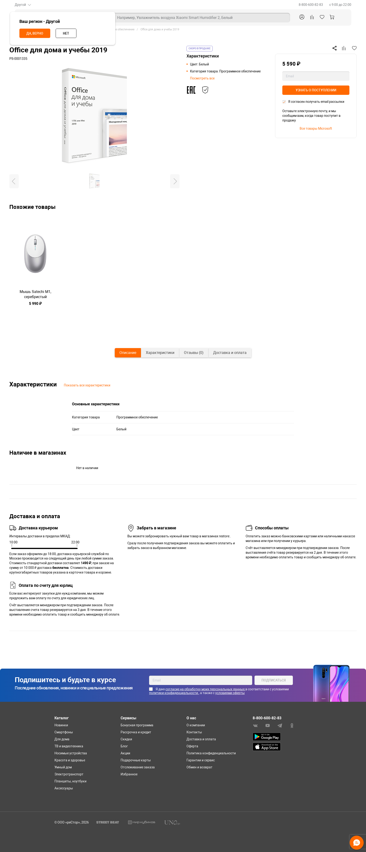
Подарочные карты (136, 760)
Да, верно (34, 33)
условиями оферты (230, 693)
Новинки (61, 725)
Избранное (129, 774)
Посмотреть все (202, 78)
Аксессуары (63, 788)
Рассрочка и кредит (136, 732)
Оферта (192, 746)
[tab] (128, 352)
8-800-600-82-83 (311, 5)
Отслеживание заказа (138, 767)
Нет (66, 33)
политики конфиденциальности (174, 693)
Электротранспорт (68, 774)
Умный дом (63, 767)
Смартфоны (63, 732)
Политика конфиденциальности (211, 753)
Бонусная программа (137, 725)
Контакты (194, 732)
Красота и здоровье (69, 760)
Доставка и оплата (201, 739)
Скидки (126, 739)
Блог (124, 746)
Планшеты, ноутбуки (70, 781)
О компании (196, 725)
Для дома (61, 739)
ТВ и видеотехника (68, 746)
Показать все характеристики (87, 385)
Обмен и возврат (199, 767)
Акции (125, 753)
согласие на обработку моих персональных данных (205, 689)
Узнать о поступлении (316, 90)
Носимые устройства (70, 753)
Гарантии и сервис (201, 760)
